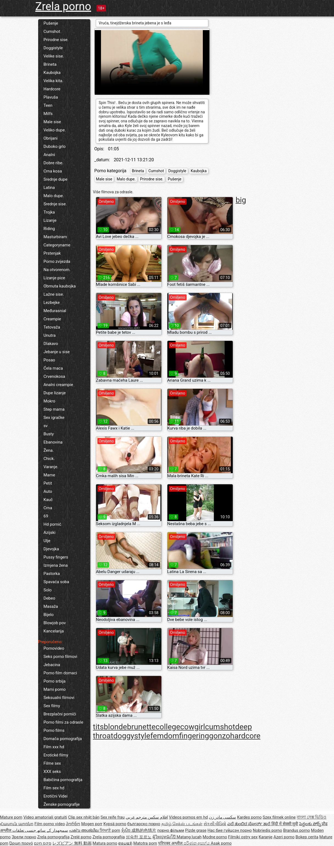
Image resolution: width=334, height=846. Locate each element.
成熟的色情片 (143, 830)
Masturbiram (55, 236)
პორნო (73, 823)
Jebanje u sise (57, 351)
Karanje (265, 837)
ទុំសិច (126, 830)
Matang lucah (189, 837)
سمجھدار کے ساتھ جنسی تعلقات (40, 830)
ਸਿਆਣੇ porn (110, 830)
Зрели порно (24, 837)
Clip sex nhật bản (83, 817)
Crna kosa (53, 171)
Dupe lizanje (55, 392)
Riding (49, 228)
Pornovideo (54, 648)
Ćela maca (53, 368)
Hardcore (52, 89)
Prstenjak (52, 253)
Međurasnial (55, 310)
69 (46, 516)
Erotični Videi (56, 796)
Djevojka (51, 548)
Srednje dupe (56, 179)
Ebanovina (53, 442)
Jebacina (52, 664)
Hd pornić (52, 524)
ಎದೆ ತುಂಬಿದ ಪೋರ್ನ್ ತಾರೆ (249, 823)
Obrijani (51, 138)
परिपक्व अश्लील (170, 843)
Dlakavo (51, 343)
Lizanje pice (54, 277)
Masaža (51, 606)
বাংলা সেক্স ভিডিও (311, 817)
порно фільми (170, 830)
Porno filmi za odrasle (63, 722)
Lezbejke (52, 302)
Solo (48, 590)
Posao (49, 360)
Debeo (49, 598)
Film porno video (49, 823)
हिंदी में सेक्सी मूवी (284, 823)
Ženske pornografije (62, 804)
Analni (49, 154)
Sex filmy (52, 705)
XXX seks (52, 771)
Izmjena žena (56, 565)
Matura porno (104, 843)
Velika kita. (53, 80)
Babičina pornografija (63, 779)
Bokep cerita (307, 837)
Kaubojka (52, 72)
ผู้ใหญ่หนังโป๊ (165, 837)
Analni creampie (58, 384)
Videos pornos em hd (188, 817)
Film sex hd (54, 787)
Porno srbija (55, 681)
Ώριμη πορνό (21, 843)
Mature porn (11, 817)
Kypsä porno (114, 823)
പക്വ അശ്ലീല (84, 830)
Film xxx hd (54, 746)
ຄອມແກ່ (125, 843)
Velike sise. (54, 56)
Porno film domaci (60, 673)
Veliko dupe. (55, 130)
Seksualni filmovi (59, 697)
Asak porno (221, 843)
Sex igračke (54, 417)
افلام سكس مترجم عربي (147, 817)
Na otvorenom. (57, 269)
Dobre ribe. (54, 162)
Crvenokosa (54, 376)
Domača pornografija (63, 738)
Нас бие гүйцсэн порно (229, 830)
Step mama (54, 409)
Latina (49, 187)
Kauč (48, 499)
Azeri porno (284, 837)
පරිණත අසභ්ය (197, 843)
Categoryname (57, 245)
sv (46, 425)
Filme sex (52, 763)
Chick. (49, 458)
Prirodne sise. (56, 39)
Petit (48, 483)
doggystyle (131, 735)
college (168, 726)
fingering (194, 735)
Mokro (49, 401)
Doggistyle (53, 47)
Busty (49, 433)
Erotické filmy (56, 755)
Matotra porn (145, 843)
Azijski (50, 532)
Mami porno (55, 689)
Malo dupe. (54, 195)
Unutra (50, 335)
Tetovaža (52, 327)
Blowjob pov (55, 622)
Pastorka (52, 573)
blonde (115, 726)
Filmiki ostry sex (243, 837)
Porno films (54, 730)
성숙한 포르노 (138, 837)
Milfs (48, 113)
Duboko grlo (55, 146)
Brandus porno (296, 830)
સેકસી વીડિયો (215, 823)
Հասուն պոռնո (16, 823)
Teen (48, 105)
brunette (141, 726)
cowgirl (192, 726)
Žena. (49, 450)
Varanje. (51, 466)
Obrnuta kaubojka (60, 286)
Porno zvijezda (57, 261)
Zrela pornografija (53, 837)
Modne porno (215, 837)
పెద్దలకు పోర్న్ (310, 823)
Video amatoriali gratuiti (45, 817)
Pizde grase (196, 830)
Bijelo (49, 614)
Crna (48, 507)
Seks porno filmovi (60, 656)
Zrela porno (63, 6)
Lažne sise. (54, 294)
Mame (49, 475)
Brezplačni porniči (60, 714)
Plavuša (51, 97)
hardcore (245, 735)
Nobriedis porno (267, 830)
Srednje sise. (55, 204)
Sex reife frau (112, 817)
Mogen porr (91, 823)
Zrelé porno (81, 837)
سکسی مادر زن (222, 817)
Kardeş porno (249, 817)
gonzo (219, 735)
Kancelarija (54, 631)
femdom (164, 735)
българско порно (143, 823)
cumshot (220, 726)
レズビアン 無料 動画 (71, 843)
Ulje (47, 540)
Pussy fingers (56, 557)
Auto (48, 491)
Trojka (49, 212)
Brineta (50, 64)
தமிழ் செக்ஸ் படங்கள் (182, 823)
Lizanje (50, 220)
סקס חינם (43, 843)
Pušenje (51, 23)
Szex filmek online (279, 817)
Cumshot (52, 31)
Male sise (52, 121)
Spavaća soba (56, 581)
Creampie (52, 318)
